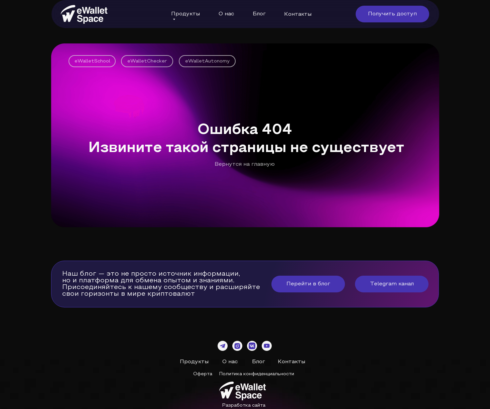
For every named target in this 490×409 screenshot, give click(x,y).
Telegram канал (392, 284)
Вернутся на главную (245, 164)
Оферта (202, 374)
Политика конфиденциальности (256, 374)
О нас (230, 362)
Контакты (298, 14)
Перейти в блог (308, 284)
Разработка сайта (243, 405)
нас (228, 14)
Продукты (194, 362)
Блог (259, 14)
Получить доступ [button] (392, 14)
